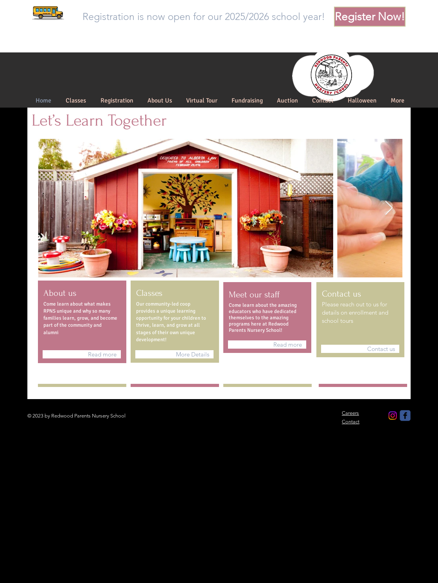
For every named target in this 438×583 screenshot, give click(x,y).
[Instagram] (392, 415)
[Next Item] (388, 208)
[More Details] (174, 354)
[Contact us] (360, 349)
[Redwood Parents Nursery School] (405, 415)
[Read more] (82, 354)
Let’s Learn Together (99, 120)
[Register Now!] (370, 17)
